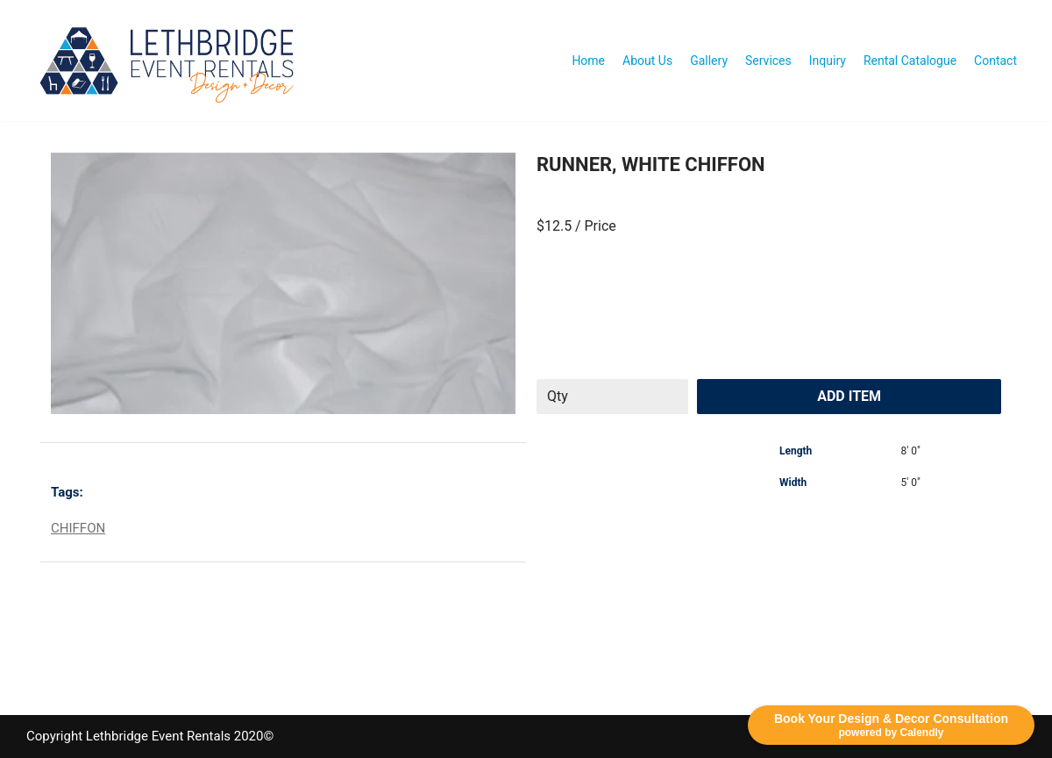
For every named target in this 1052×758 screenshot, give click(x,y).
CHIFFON (78, 528)
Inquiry (827, 61)
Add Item (849, 396)
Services (768, 61)
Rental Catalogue (910, 61)
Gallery (709, 61)
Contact (995, 61)
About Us (647, 61)
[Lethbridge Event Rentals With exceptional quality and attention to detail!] (171, 60)
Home (588, 61)
